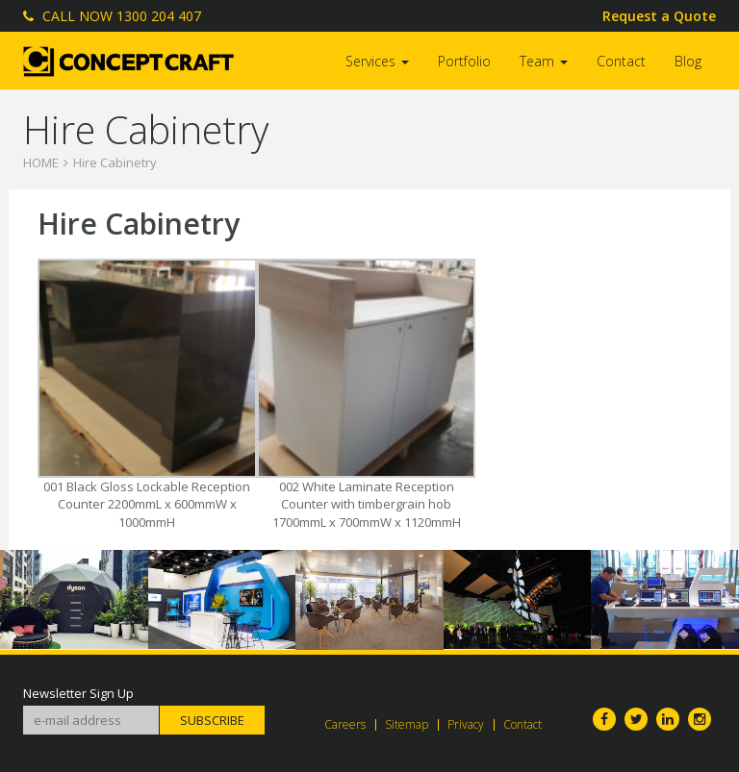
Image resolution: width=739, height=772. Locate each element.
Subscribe (212, 720)
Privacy (465, 724)
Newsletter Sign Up (78, 693)
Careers (345, 724)
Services (377, 61)
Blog (688, 61)
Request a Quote (659, 16)
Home (41, 162)
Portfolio (464, 61)
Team (544, 61)
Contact (621, 61)
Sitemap (406, 724)
